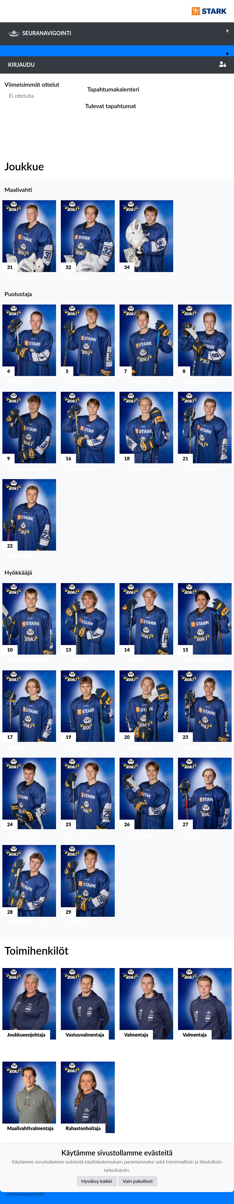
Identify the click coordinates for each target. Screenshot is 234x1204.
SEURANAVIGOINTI (121, 31)
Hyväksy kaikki (96, 1181)
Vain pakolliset (138, 1181)
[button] (29, 241)
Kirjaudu (117, 64)
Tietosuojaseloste (24, 1193)
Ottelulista (19, 118)
